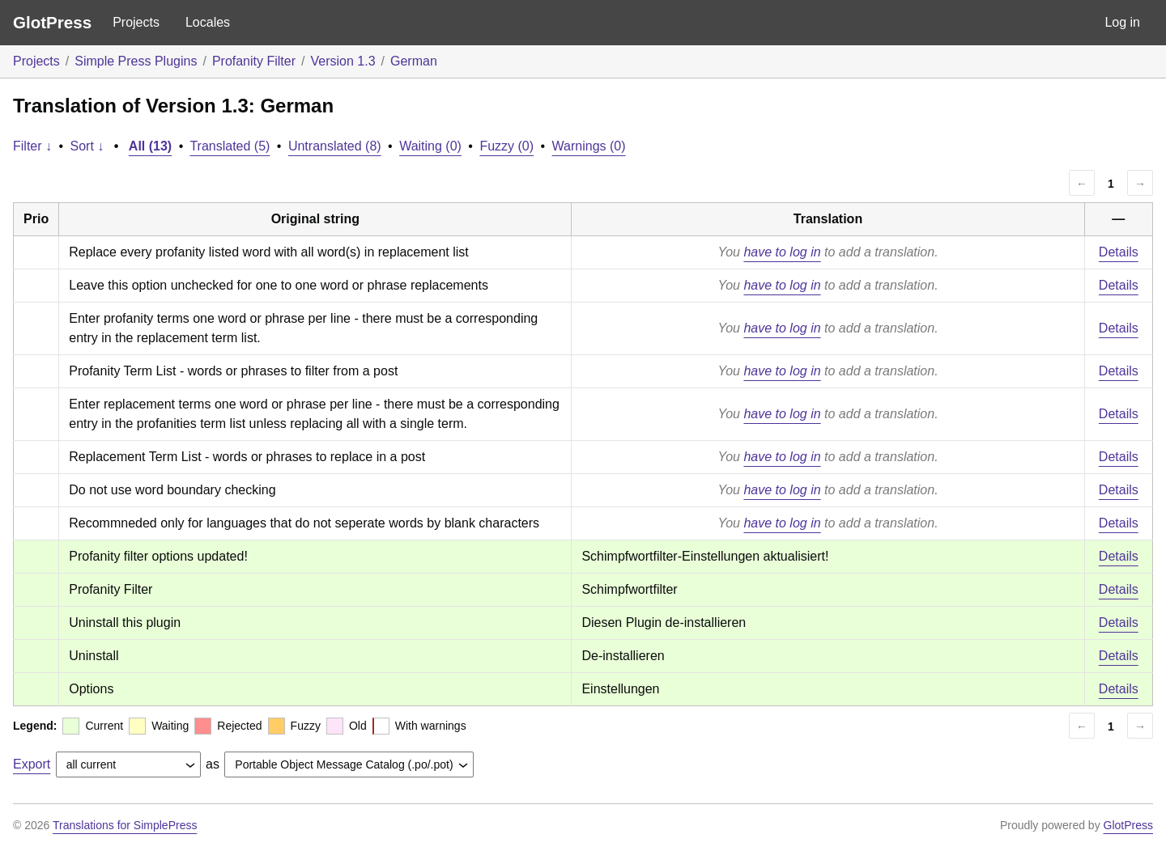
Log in (1122, 22)
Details (1118, 252)
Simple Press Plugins (135, 61)
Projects (136, 22)
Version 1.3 (342, 61)
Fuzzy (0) (506, 146)
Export (31, 764)
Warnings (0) (589, 146)
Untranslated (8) (334, 146)
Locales (207, 22)
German (413, 61)
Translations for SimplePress (125, 825)
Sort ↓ (87, 146)
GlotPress (52, 22)
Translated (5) (229, 146)
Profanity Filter (254, 61)
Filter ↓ (32, 146)
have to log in (781, 252)
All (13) (150, 146)
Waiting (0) (430, 146)
